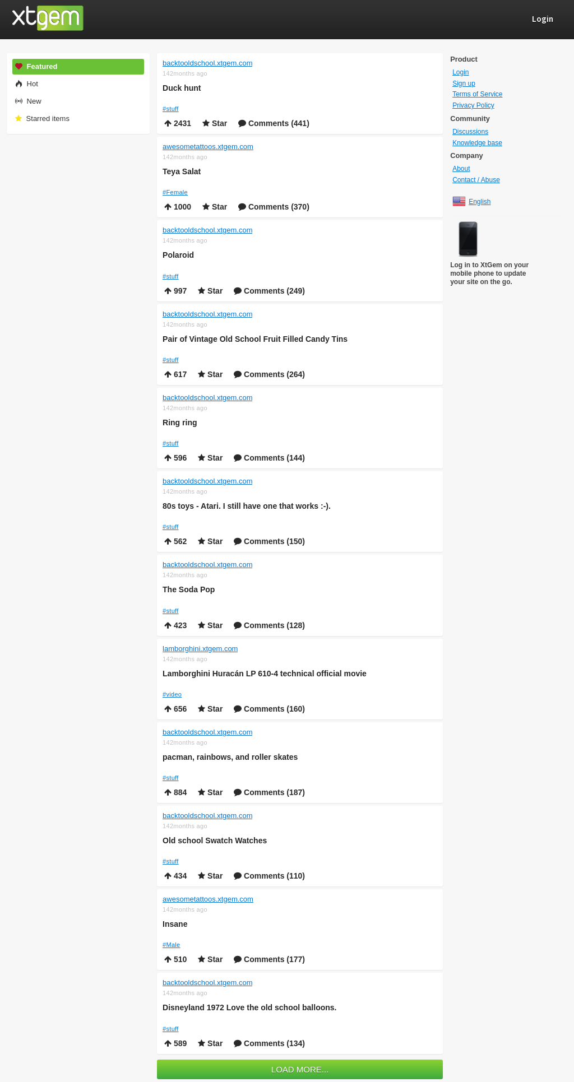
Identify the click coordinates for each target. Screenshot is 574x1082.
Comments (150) (269, 541)
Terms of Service (477, 94)
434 (175, 875)
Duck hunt (182, 87)
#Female (175, 192)
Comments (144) (269, 457)
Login (460, 72)
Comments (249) (269, 290)
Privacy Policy (473, 105)
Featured (36, 66)
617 (175, 374)
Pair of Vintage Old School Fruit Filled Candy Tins (255, 339)
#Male (171, 944)
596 (175, 457)
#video (172, 694)
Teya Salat (182, 171)
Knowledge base (477, 143)
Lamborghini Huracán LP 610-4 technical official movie (265, 673)
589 (175, 1043)
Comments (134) (269, 1043)
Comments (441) (273, 123)
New (27, 101)
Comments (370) (273, 206)
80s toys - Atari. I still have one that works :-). (247, 505)
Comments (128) (269, 625)
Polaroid (178, 254)
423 (175, 625)
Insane (175, 924)
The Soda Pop (189, 589)
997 (175, 290)
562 (175, 541)
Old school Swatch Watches (215, 840)
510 (175, 959)
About (461, 169)
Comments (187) (269, 792)
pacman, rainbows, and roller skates (230, 757)
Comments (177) (269, 959)
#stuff (171, 108)
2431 (177, 123)
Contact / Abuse (476, 180)
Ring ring (180, 422)
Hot (26, 84)
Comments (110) (269, 875)
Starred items (42, 118)
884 (175, 792)
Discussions (470, 132)
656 (175, 708)
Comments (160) (269, 708)
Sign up (463, 83)
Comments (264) (269, 374)
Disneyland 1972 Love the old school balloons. (249, 1007)
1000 (177, 206)
